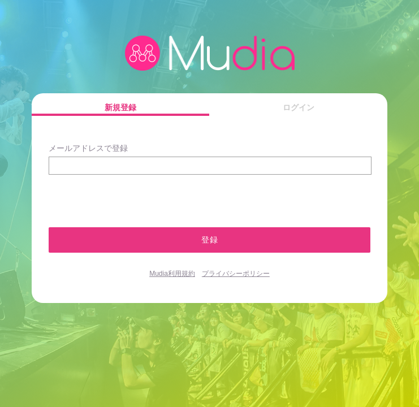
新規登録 (120, 107)
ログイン (298, 107)
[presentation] (109, 195)
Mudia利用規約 (172, 274)
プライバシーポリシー (236, 274)
